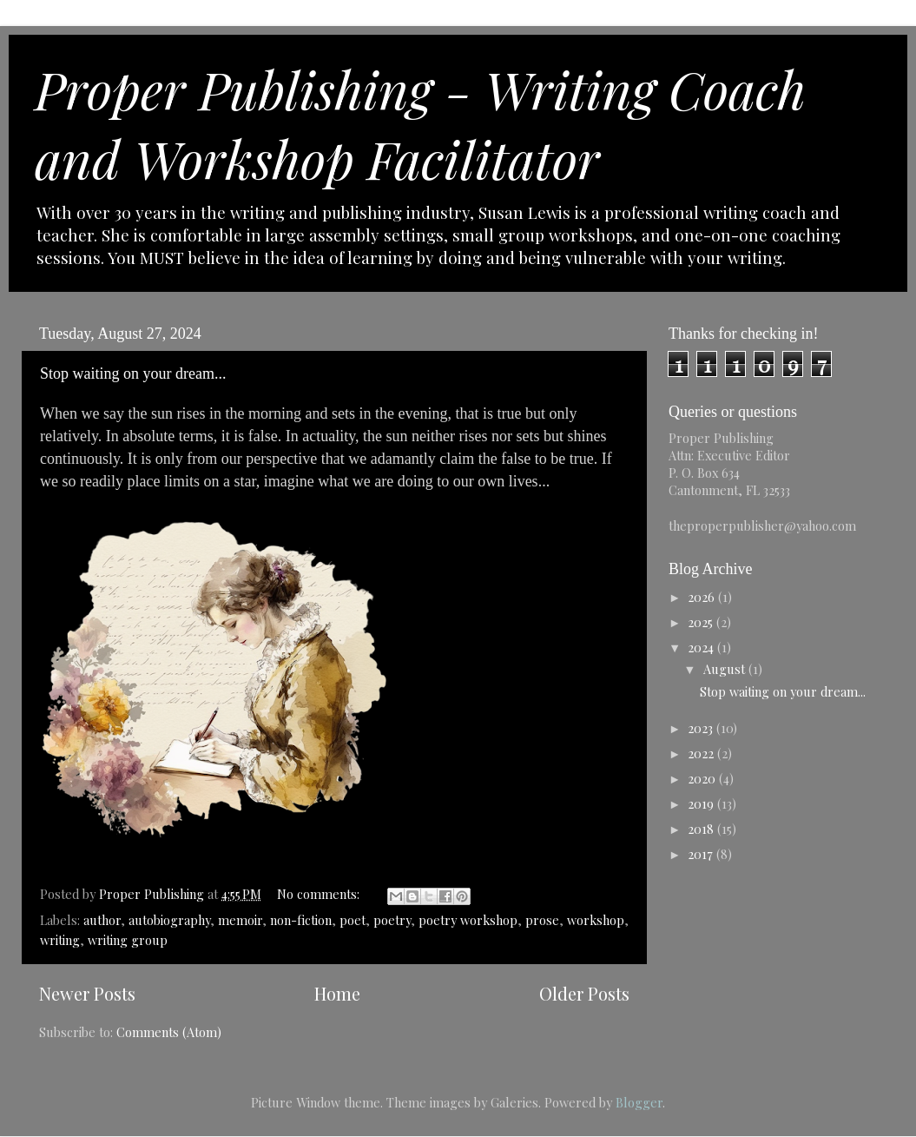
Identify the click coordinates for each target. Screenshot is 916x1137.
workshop (595, 920)
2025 (702, 622)
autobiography (169, 920)
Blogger (639, 1102)
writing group (128, 940)
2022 (702, 753)
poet (352, 920)
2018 (702, 828)
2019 (702, 803)
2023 (702, 728)
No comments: (320, 893)
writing (60, 940)
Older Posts (584, 993)
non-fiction (301, 920)
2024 (702, 647)
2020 (703, 778)
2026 (703, 596)
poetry (392, 920)
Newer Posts (87, 993)
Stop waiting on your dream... (133, 373)
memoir (240, 920)
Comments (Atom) (168, 1032)
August (725, 669)
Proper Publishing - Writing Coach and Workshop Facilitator (420, 123)
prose (542, 920)
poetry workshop (467, 920)
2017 (702, 854)
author (102, 920)
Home (337, 993)
